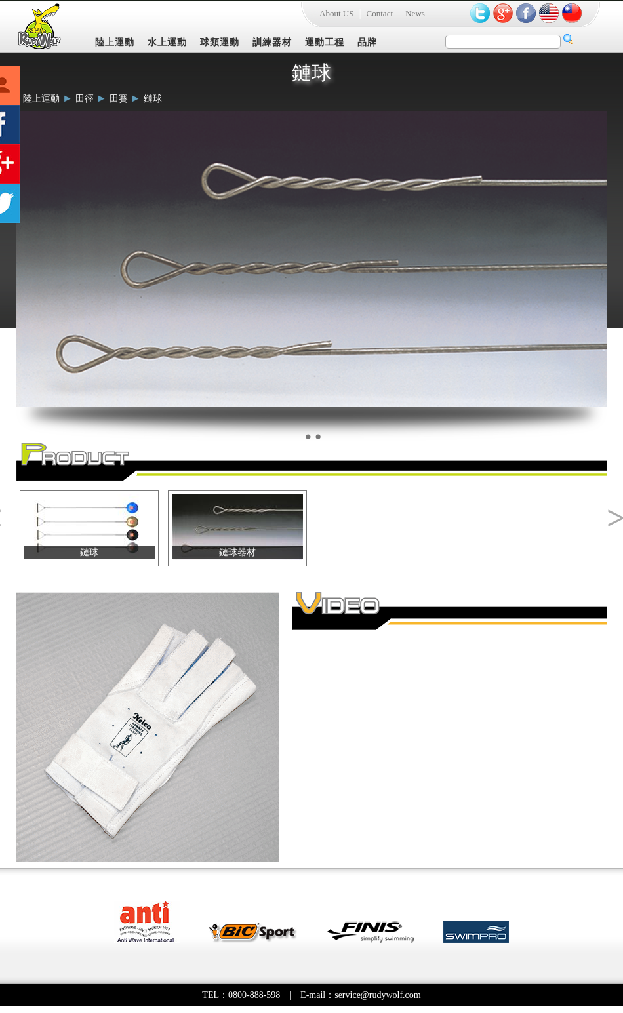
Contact (380, 13)
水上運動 (167, 42)
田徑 (84, 99)
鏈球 (153, 99)
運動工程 (324, 42)
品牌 (367, 42)
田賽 (119, 99)
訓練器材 (272, 42)
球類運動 (219, 42)
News (415, 13)
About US (336, 13)
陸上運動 (114, 42)
